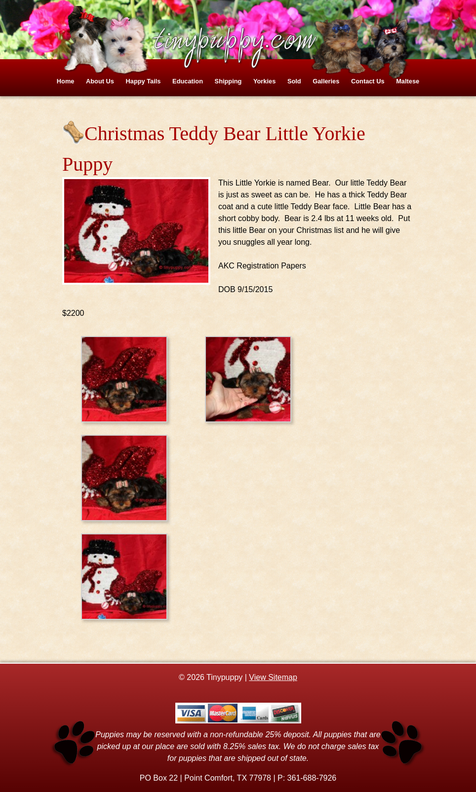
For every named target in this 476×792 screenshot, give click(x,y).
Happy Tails (143, 81)
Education (187, 81)
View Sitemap (273, 677)
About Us (100, 81)
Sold (294, 81)
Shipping (228, 81)
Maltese (407, 81)
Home (66, 81)
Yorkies (264, 81)
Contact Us (368, 81)
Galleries (326, 81)
